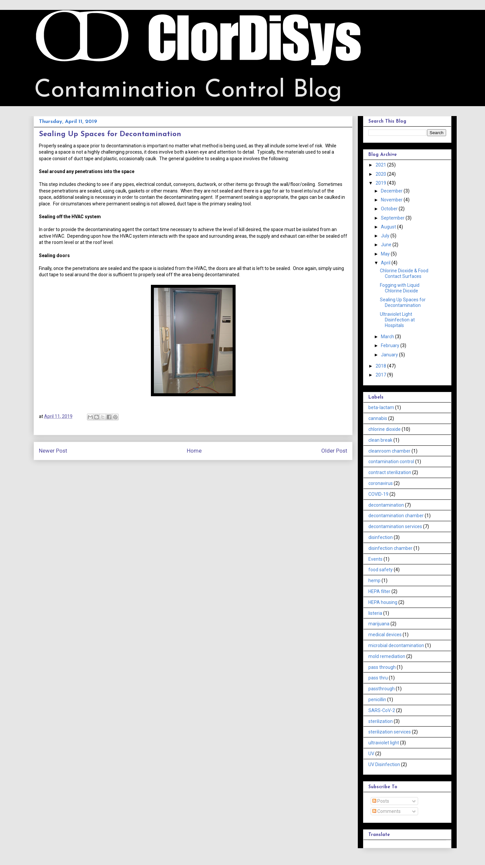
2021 (381, 164)
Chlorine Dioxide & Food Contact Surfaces (404, 273)
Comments (386, 811)
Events (375, 559)
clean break (380, 440)
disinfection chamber (390, 548)
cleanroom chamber (389, 451)
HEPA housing (382, 602)
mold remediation (386, 656)
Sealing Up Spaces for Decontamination (403, 302)
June (386, 244)
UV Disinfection (384, 764)
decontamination (386, 505)
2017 (381, 374)
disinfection (380, 537)
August (389, 226)
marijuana (378, 623)
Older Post (334, 450)
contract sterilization (389, 472)
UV (371, 753)
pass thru (378, 677)
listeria (375, 613)
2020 (381, 174)
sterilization (380, 721)
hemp (374, 580)
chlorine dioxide (384, 429)
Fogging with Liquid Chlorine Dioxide (399, 288)
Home (194, 450)
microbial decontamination (396, 645)
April (386, 262)
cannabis (377, 418)
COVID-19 (378, 494)
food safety (380, 569)
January (390, 354)
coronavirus (380, 483)
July (385, 235)
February (390, 345)
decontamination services (395, 526)
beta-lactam (381, 407)
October (390, 208)
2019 (381, 183)
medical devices (385, 634)
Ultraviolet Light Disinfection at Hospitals (397, 320)
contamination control (391, 461)
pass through (382, 667)
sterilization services (389, 731)
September (393, 218)
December (392, 191)
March (388, 336)
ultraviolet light (383, 742)
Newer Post (53, 450)
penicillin (377, 699)
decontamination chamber (396, 515)
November (392, 199)
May (386, 253)
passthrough (381, 688)
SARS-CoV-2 (381, 710)
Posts (380, 801)
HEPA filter (379, 591)
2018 (381, 366)
